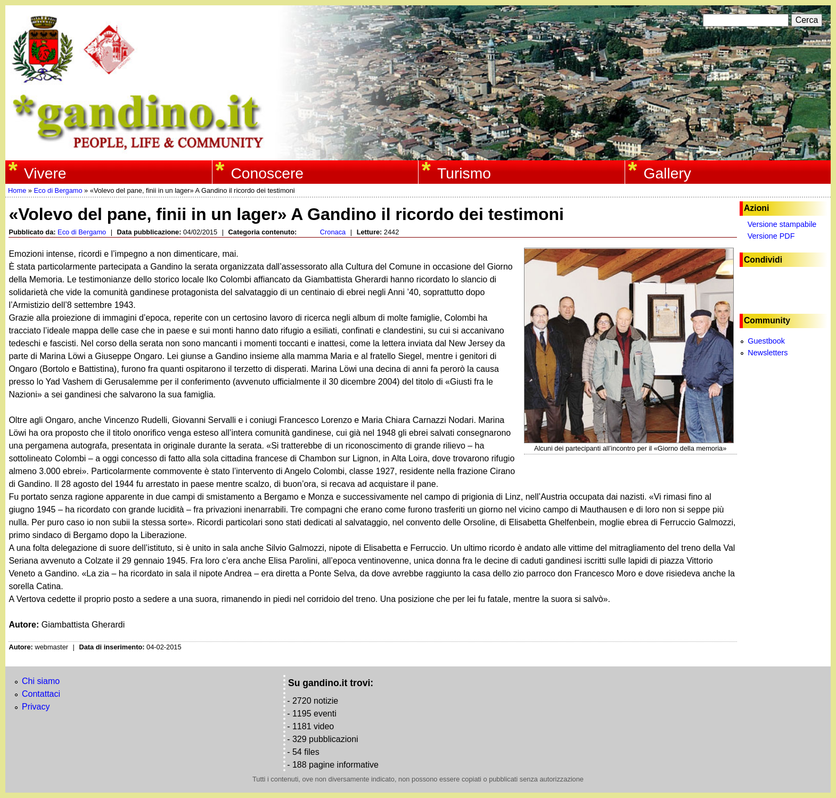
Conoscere (267, 173)
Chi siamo (41, 681)
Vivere (45, 173)
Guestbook (766, 341)
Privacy (36, 706)
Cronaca (333, 232)
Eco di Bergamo (58, 190)
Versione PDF (771, 236)
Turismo (464, 173)
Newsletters (768, 352)
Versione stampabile (782, 224)
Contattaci (41, 693)
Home (17, 190)
